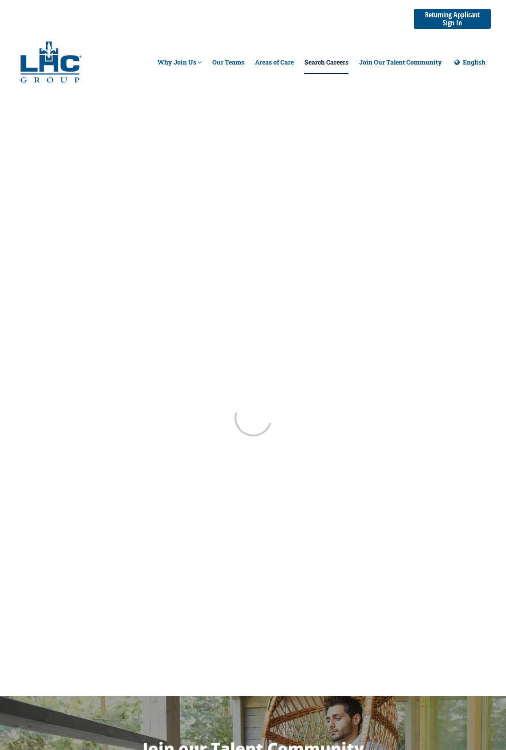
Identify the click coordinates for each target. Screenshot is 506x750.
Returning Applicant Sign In (452, 19)
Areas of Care (274, 62)
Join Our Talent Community (400, 62)
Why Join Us (180, 62)
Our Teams (228, 62)
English (469, 66)
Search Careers (326, 62)
